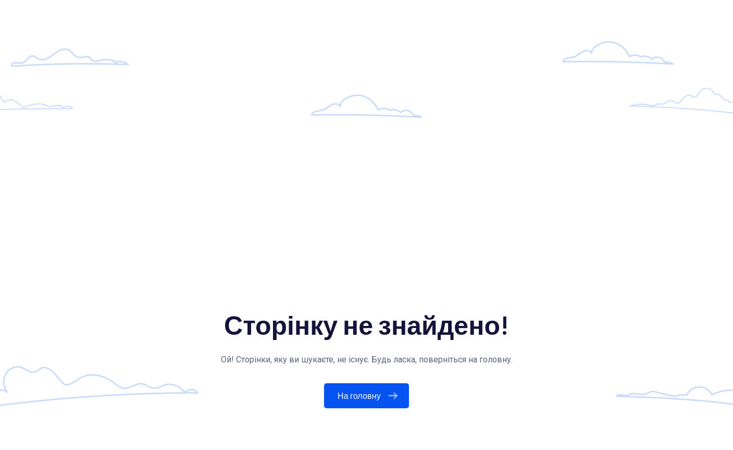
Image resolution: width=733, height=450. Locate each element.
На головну (370, 395)
